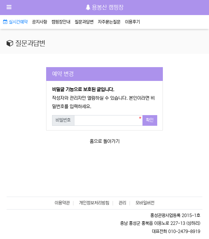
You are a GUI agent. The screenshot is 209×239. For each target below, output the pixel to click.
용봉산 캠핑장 (105, 7)
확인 (149, 120)
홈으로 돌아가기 (105, 141)
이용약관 (62, 202)
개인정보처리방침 (94, 202)
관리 (122, 202)
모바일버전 (145, 202)
